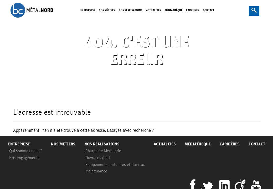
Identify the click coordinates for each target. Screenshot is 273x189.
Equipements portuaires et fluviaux (115, 164)
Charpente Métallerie (103, 150)
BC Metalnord (32, 10)
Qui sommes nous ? (25, 150)
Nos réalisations (130, 10)
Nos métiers (107, 10)
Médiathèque (173, 10)
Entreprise (87, 10)
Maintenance (96, 171)
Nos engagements (24, 157)
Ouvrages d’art (97, 157)
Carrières (192, 10)
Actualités (153, 10)
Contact (208, 10)
